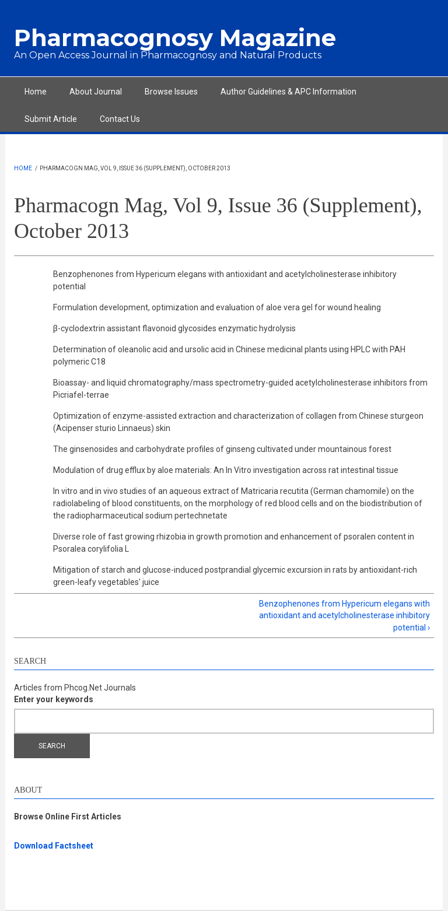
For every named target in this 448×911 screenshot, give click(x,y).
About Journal (95, 91)
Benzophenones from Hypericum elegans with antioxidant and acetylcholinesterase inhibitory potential (225, 280)
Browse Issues (171, 91)
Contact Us (120, 119)
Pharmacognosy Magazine (175, 37)
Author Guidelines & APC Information (288, 91)
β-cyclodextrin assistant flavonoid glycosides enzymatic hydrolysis (174, 328)
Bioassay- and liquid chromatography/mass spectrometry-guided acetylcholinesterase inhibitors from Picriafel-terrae (240, 389)
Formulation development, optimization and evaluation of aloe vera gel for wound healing (217, 307)
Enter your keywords (53, 699)
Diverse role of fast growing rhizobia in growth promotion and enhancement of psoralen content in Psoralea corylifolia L (233, 542)
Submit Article (50, 119)
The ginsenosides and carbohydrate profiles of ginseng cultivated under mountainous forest (222, 449)
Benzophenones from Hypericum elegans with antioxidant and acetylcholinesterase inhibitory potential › (344, 615)
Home (35, 91)
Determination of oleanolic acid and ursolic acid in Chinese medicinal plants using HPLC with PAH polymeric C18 (229, 355)
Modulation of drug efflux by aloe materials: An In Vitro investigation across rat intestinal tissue (225, 470)
